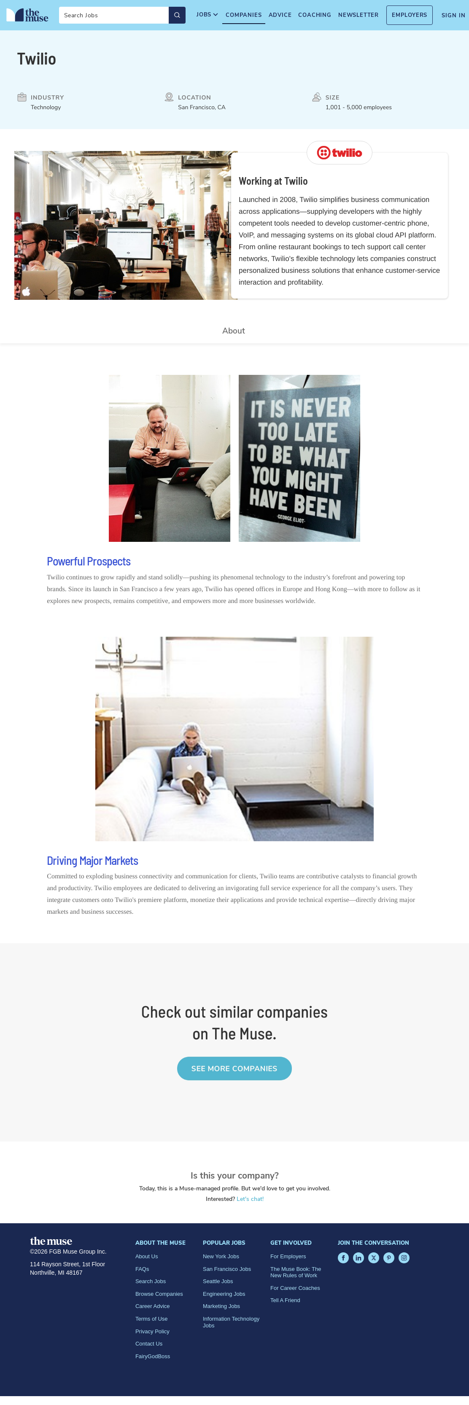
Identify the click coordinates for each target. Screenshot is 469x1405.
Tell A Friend (285, 1300)
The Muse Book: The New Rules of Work (295, 1272)
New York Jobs (221, 1256)
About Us (146, 1256)
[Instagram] (404, 1257)
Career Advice (152, 1306)
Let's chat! (250, 1199)
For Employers (288, 1256)
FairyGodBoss (152, 1356)
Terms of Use (151, 1319)
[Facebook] (343, 1257)
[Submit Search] (177, 15)
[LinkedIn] (358, 1257)
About (233, 331)
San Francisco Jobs (227, 1269)
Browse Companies (159, 1294)
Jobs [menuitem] (208, 15)
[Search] (122, 15)
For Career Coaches (295, 1288)
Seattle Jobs (218, 1281)
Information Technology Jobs (231, 1322)
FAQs (142, 1269)
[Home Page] (27, 14)
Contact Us (148, 1343)
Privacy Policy (152, 1331)
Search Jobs (150, 1281)
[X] (373, 1257)
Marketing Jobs (221, 1306)
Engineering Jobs (224, 1294)
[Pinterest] (388, 1257)
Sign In (454, 15)
